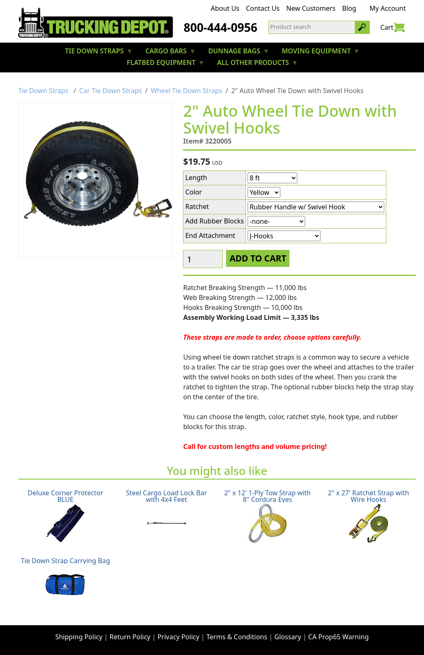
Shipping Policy (78, 636)
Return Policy (130, 636)
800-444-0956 (220, 27)
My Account (387, 8)
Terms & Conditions (237, 636)
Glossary (288, 636)
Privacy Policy (178, 636)
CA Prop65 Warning (338, 636)
